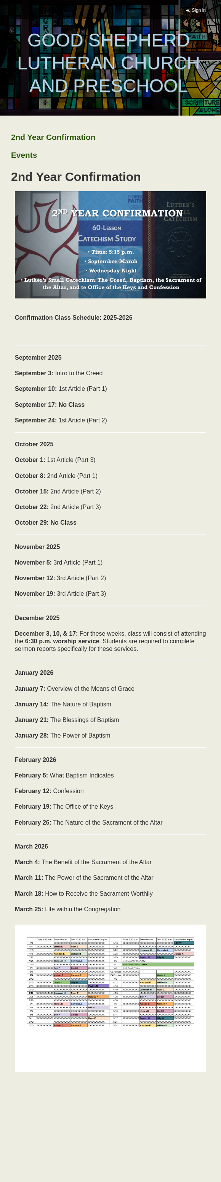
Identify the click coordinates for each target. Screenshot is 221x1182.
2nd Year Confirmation (53, 137)
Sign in (199, 10)
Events (24, 155)
